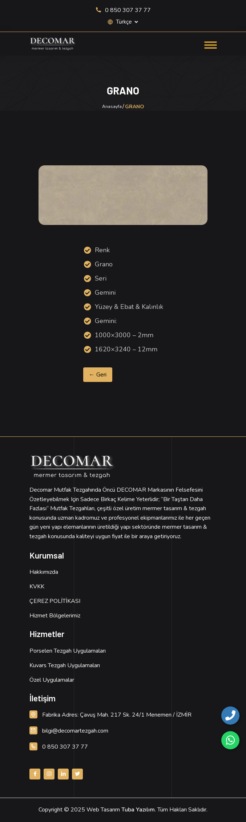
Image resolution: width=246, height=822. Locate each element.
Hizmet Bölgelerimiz (54, 616)
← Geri (97, 375)
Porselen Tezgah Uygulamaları (67, 651)
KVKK (36, 587)
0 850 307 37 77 (123, 10)
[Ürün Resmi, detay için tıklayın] (123, 195)
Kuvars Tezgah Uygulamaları (64, 665)
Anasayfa (112, 106)
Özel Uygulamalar (51, 680)
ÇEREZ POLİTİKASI (54, 601)
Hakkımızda (43, 572)
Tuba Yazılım (138, 810)
